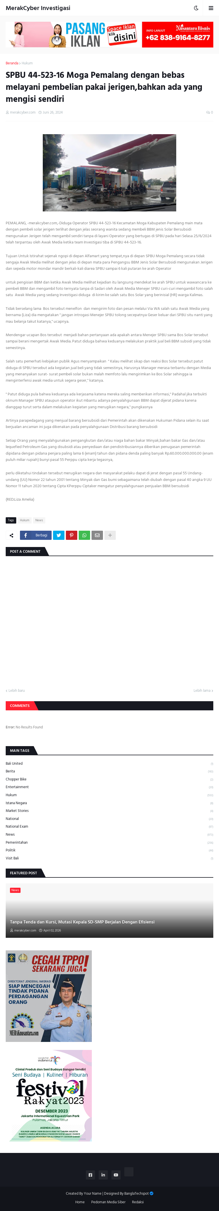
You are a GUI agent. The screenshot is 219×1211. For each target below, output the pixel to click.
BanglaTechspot (136, 1193)
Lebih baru (17, 691)
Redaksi (138, 1202)
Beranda (12, 63)
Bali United (109, 764)
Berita (109, 771)
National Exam (109, 826)
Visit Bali (109, 858)
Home (80, 1202)
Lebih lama (202, 691)
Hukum (27, 63)
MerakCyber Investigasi (38, 8)
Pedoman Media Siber (108, 1202)
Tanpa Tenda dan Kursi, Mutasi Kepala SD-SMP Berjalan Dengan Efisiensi (82, 922)
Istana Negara (109, 803)
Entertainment (109, 787)
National (109, 819)
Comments (20, 706)
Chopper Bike (109, 779)
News (39, 520)
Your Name (93, 1193)
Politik (109, 850)
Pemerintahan (109, 842)
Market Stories (109, 811)
